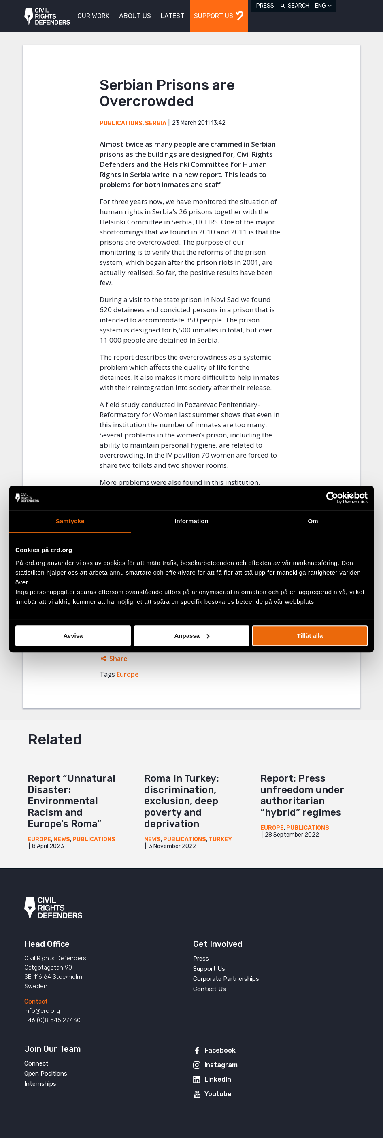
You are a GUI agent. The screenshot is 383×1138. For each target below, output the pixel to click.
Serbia (155, 123)
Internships (40, 1083)
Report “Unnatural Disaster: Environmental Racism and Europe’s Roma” (71, 801)
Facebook (220, 1050)
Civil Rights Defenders (47, 16)
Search (298, 5)
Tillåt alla (310, 635)
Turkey (220, 839)
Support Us (209, 968)
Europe (128, 674)
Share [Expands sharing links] (118, 658)
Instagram (221, 1065)
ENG (320, 5)
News (61, 839)
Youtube (218, 1094)
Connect (36, 1063)
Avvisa (73, 635)
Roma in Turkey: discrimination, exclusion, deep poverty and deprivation (181, 801)
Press (265, 5)
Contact (36, 1001)
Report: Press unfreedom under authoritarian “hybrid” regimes (302, 795)
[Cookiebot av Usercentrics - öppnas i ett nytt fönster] (332, 498)
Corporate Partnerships (226, 978)
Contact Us (209, 989)
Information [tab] (191, 521)
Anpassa (191, 635)
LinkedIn (217, 1079)
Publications (121, 123)
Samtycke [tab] (70, 521)
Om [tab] (313, 521)
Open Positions (45, 1073)
